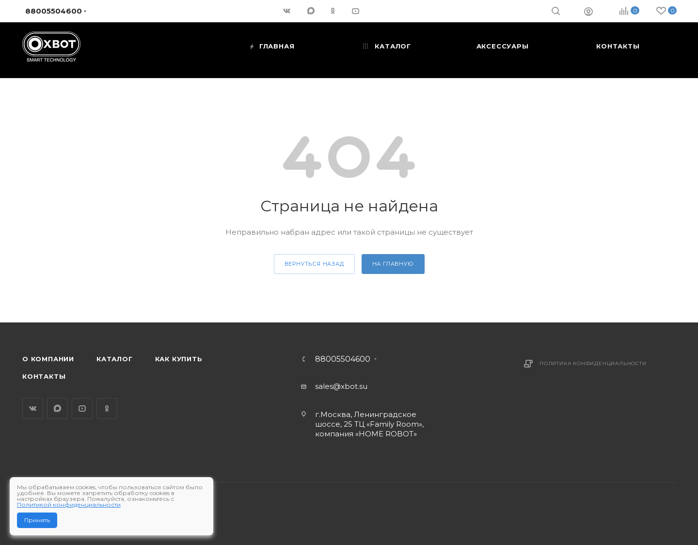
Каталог (114, 359)
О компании (48, 359)
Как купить (179, 359)
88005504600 (342, 359)
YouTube (82, 408)
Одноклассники (106, 408)
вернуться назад (314, 263)
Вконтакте (32, 408)
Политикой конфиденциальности (69, 504)
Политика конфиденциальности (593, 363)
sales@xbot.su (341, 386)
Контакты (43, 376)
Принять (37, 520)
